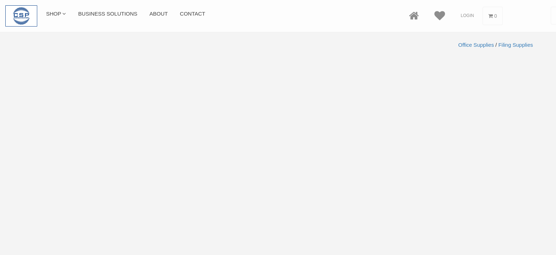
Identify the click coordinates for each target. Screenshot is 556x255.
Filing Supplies (515, 45)
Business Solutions (108, 14)
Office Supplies (476, 45)
